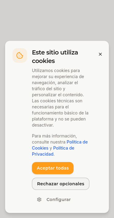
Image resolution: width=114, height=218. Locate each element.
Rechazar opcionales (60, 184)
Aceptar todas (53, 168)
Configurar (54, 199)
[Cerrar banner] (100, 54)
